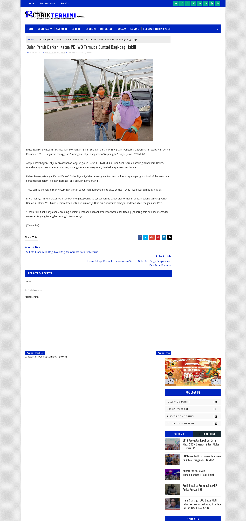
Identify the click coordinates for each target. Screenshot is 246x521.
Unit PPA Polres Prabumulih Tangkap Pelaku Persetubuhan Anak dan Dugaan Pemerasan (145, 431)
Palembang (194, 360)
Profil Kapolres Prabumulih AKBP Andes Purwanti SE (200, 163)
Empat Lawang (175, 294)
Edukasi (76, 26)
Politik (170, 372)
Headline (196, 294)
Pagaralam (173, 360)
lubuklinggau (174, 384)
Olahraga (172, 354)
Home (31, 3)
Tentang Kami (47, 3)
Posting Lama (150, 355)
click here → (40, 468)
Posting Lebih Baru (34, 355)
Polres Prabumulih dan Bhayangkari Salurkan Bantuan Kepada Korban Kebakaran (146, 490)
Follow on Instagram (194, 99)
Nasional (61, 26)
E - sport (171, 288)
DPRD (207, 276)
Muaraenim (173, 336)
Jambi (189, 300)
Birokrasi (106, 26)
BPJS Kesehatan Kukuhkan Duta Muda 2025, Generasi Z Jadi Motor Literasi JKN (201, 119)
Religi (170, 378)
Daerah (171, 282)
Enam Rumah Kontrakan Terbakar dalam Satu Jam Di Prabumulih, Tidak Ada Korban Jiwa (146, 471)
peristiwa (194, 396)
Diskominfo (192, 282)
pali (203, 390)
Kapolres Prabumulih (178, 306)
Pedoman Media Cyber (157, 26)
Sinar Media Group (72, 515)
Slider (82, 431)
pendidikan (173, 396)
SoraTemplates (42, 515)
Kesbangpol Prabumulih (180, 324)
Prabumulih (192, 372)
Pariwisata (173, 366)
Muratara (195, 336)
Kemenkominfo (175, 318)
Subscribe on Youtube (194, 91)
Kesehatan (172, 330)
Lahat (193, 330)
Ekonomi (91, 26)
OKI (186, 348)
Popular (179, 109)
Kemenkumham (200, 318)
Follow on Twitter (194, 77)
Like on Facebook (194, 84)
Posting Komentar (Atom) (52, 359)
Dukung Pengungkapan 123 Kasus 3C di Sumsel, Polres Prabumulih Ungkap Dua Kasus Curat (147, 451)
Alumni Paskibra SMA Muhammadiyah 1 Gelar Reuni (198, 148)
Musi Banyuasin (46, 37)
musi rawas (199, 384)
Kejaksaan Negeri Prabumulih (183, 312)
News (60, 37)
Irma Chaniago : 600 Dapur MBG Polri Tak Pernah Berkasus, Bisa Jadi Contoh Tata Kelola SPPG (202, 179)
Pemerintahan (196, 366)
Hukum (170, 300)
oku (169, 390)
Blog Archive (207, 109)
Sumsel (206, 378)
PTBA (190, 354)
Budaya (122, 26)
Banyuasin (172, 276)
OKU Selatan (204, 348)
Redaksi (65, 3)
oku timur (186, 390)
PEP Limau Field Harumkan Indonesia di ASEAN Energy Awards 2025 (202, 133)
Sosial (134, 26)
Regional (43, 26)
